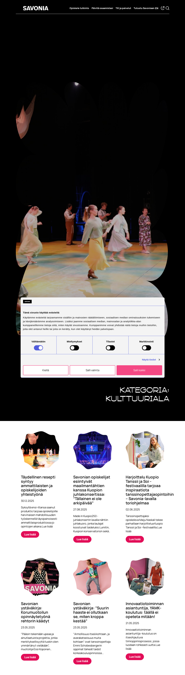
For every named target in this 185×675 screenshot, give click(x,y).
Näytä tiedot (149, 359)
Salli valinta (92, 370)
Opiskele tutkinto (79, 8)
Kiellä (45, 370)
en (156, 8)
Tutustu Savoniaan (144, 8)
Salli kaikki (139, 370)
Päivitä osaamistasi (102, 8)
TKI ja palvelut (123, 8)
